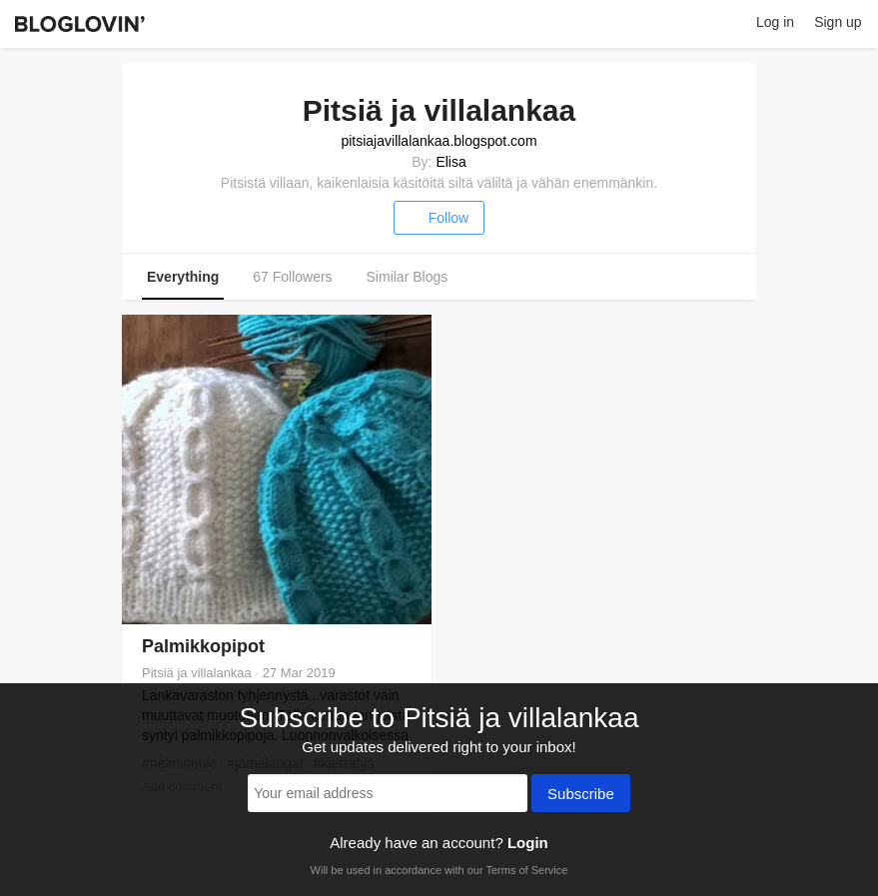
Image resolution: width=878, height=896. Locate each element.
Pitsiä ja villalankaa (197, 672)
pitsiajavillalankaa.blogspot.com (438, 141)
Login (527, 842)
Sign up (837, 22)
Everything (183, 277)
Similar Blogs (407, 277)
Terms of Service (526, 870)
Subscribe (580, 795)
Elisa (450, 162)
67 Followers (292, 277)
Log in (775, 22)
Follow (439, 218)
